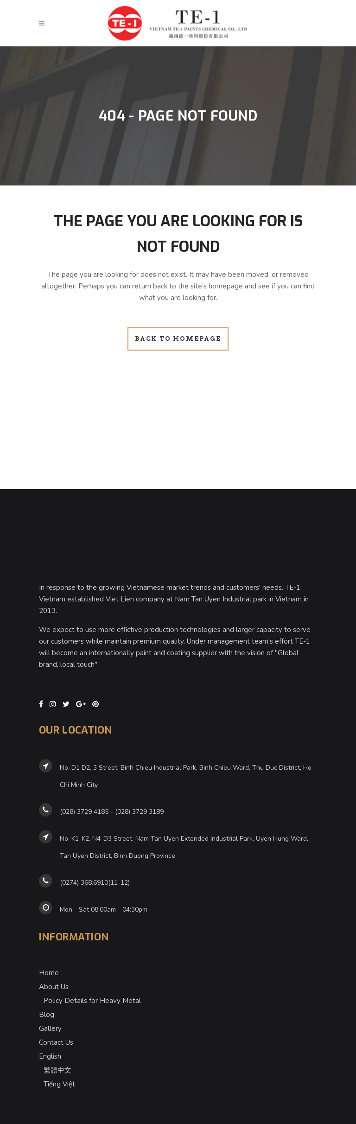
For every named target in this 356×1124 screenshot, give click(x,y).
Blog (46, 1010)
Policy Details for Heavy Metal (92, 996)
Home (49, 968)
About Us (54, 982)
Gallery (50, 1023)
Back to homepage (178, 338)
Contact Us (56, 1037)
